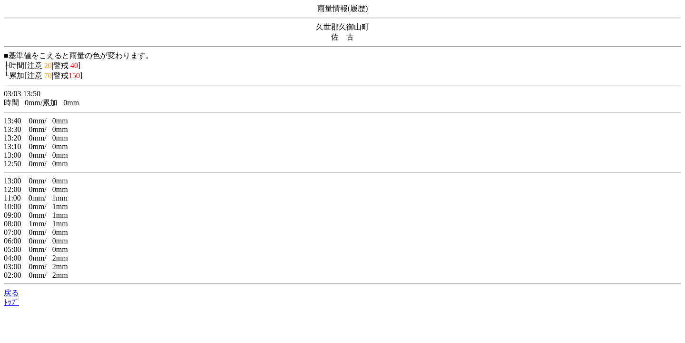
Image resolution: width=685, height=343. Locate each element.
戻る (11, 293)
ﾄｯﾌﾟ (11, 302)
